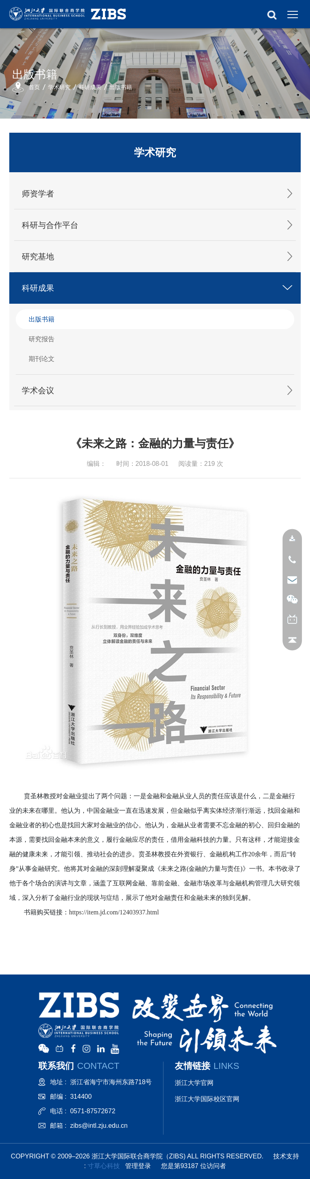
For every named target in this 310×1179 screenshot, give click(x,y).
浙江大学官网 (194, 1082)
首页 (34, 87)
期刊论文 (41, 358)
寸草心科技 (104, 1165)
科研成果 (90, 87)
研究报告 (41, 339)
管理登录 (138, 1165)
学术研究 (59, 87)
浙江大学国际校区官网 (207, 1099)
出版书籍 (120, 87)
